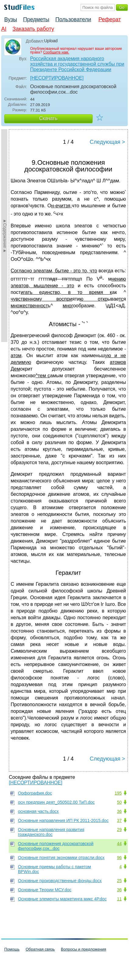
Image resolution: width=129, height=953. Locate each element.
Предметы (36, 19)
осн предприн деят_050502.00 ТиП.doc (56, 802)
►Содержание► (4, 235)
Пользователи (73, 19)
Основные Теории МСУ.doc (44, 889)
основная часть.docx (38, 811)
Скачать (48, 118)
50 (119, 802)
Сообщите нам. (56, 52)
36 (119, 811)
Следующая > (107, 142)
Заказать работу (33, 29)
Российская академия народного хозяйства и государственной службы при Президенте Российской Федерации (77, 64)
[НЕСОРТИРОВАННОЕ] (57, 78)
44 (119, 843)
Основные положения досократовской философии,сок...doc (55, 846)
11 (119, 898)
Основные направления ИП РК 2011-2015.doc (63, 820)
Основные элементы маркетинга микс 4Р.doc (62, 898)
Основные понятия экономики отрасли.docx (61, 857)
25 (119, 880)
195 (118, 793)
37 (119, 820)
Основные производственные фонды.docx (60, 880)
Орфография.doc (35, 793)
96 (119, 857)
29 (119, 829)
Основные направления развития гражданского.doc (51, 832)
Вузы (10, 19)
